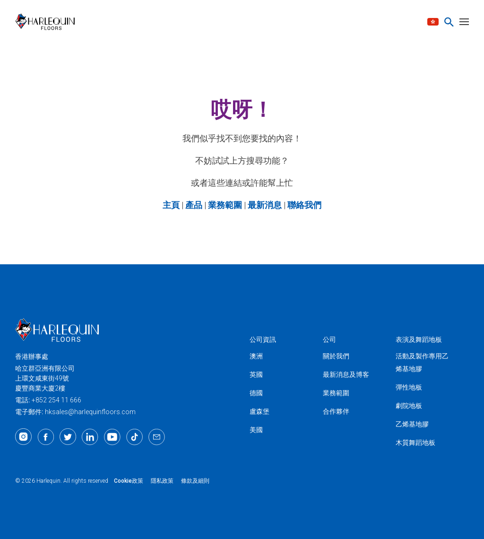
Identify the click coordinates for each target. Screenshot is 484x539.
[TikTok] (134, 436)
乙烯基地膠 (412, 424)
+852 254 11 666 (56, 400)
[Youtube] (112, 436)
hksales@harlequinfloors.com (90, 412)
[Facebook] (45, 436)
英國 (256, 374)
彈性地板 (409, 387)
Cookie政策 (128, 481)
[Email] (156, 436)
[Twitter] (68, 436)
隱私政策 (162, 481)
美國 (256, 430)
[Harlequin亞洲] (48, 21)
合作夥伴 (336, 411)
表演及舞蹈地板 (419, 339)
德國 (256, 393)
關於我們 (336, 356)
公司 (329, 339)
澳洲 (256, 356)
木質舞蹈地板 (415, 442)
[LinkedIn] (90, 436)
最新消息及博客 (346, 374)
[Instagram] (23, 436)
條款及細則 (195, 481)
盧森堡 (259, 411)
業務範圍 (336, 393)
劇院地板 (409, 405)
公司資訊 (263, 339)
